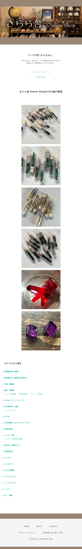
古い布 (6, 416)
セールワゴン (9, 464)
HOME (26, 526)
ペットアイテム (10, 483)
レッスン (7, 489)
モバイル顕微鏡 (10, 394)
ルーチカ (7, 458)
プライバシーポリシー (27, 533)
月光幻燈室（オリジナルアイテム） (17, 423)
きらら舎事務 (9, 470)
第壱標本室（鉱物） (11, 371)
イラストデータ (10, 476)
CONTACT (53, 526)
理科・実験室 (9, 390)
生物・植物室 (9, 384)
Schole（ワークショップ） (14, 400)
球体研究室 (8, 451)
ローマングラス (10, 410)
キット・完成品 (37, 394)
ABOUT (39, 526)
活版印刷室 (8, 429)
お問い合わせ (41, 77)
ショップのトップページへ (41, 72)
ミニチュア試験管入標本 (13, 439)
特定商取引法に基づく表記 (53, 533)
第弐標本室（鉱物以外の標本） (16, 378)
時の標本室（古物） (11, 406)
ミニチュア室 (9, 435)
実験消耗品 (23, 394)
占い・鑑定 (8, 495)
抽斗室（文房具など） (12, 445)
